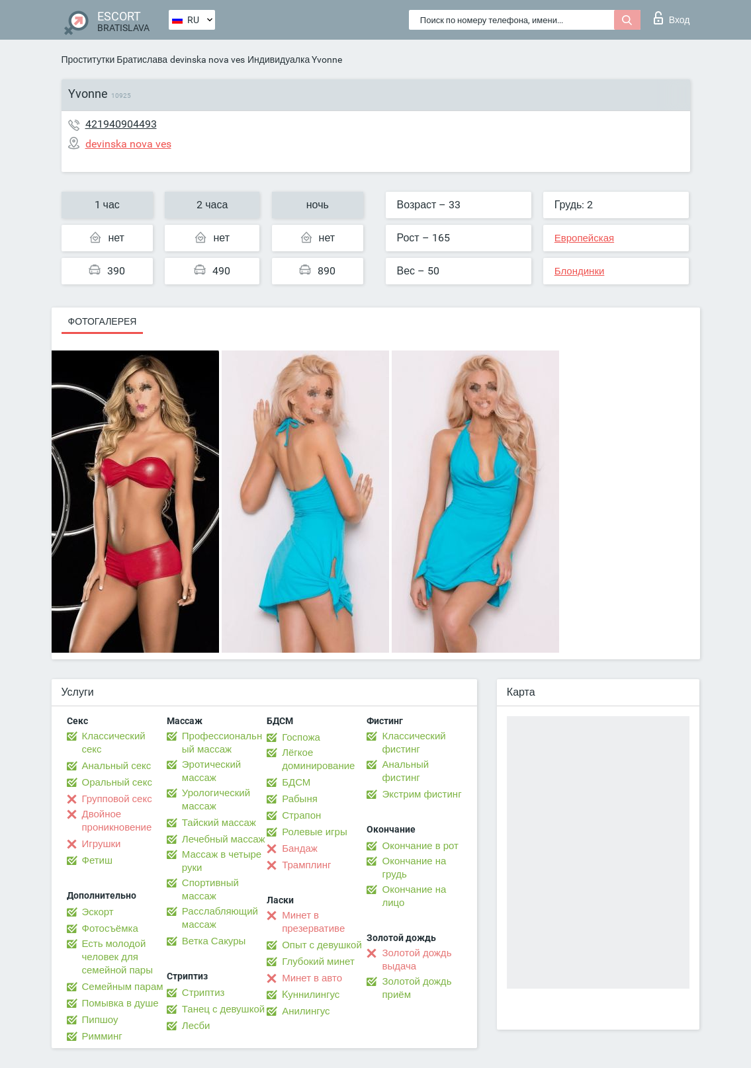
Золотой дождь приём (416, 988)
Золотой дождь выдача (416, 959)
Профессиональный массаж (222, 742)
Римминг (102, 1036)
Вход (672, 18)
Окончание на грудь (414, 867)
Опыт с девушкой (322, 945)
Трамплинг (306, 865)
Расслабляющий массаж (220, 917)
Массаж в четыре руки (221, 861)
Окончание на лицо (414, 896)
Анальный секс (117, 766)
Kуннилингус (310, 995)
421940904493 (121, 124)
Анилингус (306, 1011)
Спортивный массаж (210, 889)
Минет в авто (312, 978)
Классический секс (114, 742)
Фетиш (97, 860)
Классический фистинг (413, 742)
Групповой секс (117, 799)
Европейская (584, 238)
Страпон (301, 815)
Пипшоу (100, 1020)
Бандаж (300, 848)
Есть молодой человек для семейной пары (117, 957)
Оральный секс (117, 782)
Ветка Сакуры (213, 941)
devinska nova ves (207, 59)
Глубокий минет (318, 961)
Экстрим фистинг (421, 794)
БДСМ (296, 782)
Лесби (196, 1026)
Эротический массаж (211, 771)
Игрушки (101, 844)
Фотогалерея (102, 321)
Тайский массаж (219, 823)
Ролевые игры (314, 832)
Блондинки (579, 271)
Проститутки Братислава (115, 59)
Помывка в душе (120, 1003)
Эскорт (98, 912)
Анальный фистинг (405, 771)
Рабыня (300, 799)
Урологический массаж (216, 799)
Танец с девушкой (223, 1009)
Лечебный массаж (223, 839)
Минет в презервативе (313, 921)
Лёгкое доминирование (318, 759)
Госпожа (301, 737)
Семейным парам (122, 987)
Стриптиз (203, 993)
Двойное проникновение (117, 820)
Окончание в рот (420, 846)
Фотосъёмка (110, 928)
